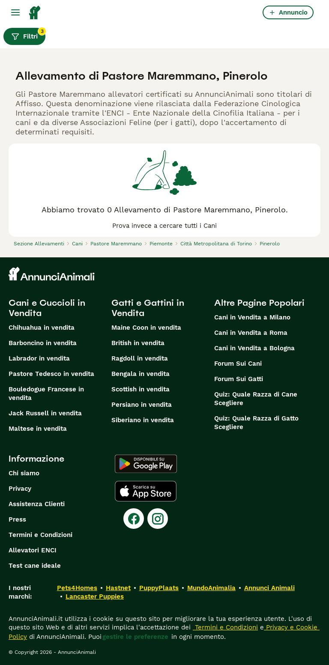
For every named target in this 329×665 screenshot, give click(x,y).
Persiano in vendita (141, 405)
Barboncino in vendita (43, 343)
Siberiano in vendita (142, 420)
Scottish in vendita (140, 389)
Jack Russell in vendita (45, 413)
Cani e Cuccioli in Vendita (47, 308)
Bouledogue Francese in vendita (46, 393)
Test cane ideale (35, 566)
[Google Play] (146, 463)
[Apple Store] (145, 491)
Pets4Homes (77, 588)
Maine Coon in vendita (146, 327)
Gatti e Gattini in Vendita (147, 308)
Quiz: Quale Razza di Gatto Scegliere (256, 423)
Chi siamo (24, 473)
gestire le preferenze (135, 637)
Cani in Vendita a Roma (250, 333)
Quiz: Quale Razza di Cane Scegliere (255, 399)
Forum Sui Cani (238, 363)
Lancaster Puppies (95, 596)
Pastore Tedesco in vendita (51, 374)
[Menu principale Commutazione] (15, 12)
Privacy (20, 488)
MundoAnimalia (211, 588)
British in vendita (137, 343)
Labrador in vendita (39, 358)
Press (17, 519)
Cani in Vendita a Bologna (254, 348)
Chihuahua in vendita (42, 327)
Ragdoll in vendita (139, 358)
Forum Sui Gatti (238, 379)
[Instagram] (157, 518)
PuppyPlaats (159, 588)
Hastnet (118, 588)
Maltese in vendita (38, 428)
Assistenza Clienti (37, 504)
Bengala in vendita (140, 374)
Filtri (28, 34)
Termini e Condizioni (40, 535)
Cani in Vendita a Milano (252, 317)
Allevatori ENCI (33, 550)
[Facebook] (133, 518)
